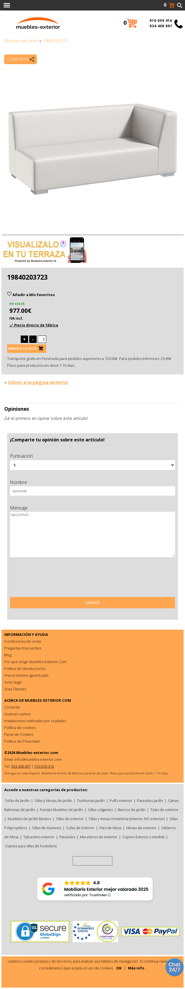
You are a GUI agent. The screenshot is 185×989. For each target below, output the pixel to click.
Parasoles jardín (150, 800)
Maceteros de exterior (98, 836)
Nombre (18, 482)
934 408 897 (161, 26)
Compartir (17, 59)
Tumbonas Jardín (91, 800)
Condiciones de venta (22, 641)
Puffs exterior (121, 800)
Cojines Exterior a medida (143, 836)
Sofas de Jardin (17, 800)
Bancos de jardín (132, 809)
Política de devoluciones (24, 668)
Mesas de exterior (141, 827)
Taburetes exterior (38, 836)
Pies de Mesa (110, 827)
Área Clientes (15, 689)
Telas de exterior (164, 809)
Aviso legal (12, 682)
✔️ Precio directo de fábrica (33, 325)
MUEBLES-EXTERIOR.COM (48, 700)
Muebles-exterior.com (37, 752)
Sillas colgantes (100, 809)
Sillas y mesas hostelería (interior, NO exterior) (127, 818)
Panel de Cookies (18, 734)
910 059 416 (161, 20)
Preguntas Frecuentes (22, 648)
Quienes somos (17, 713)
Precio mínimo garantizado (26, 675)
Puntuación (21, 456)
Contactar (12, 707)
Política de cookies (19, 727)
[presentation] (53, 579)
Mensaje (19, 508)
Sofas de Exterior (80, 827)
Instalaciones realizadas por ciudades (35, 720)
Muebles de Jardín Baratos (29, 818)
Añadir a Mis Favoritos (31, 294)
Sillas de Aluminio (46, 827)
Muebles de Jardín (21, 40)
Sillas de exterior (70, 818)
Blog (7, 654)
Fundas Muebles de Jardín (61, 809)
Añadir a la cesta (22, 349)
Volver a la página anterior (38, 382)
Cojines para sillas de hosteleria (31, 845)
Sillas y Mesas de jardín (53, 800)
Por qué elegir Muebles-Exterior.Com (35, 661)
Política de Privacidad (21, 741)
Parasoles (67, 836)
